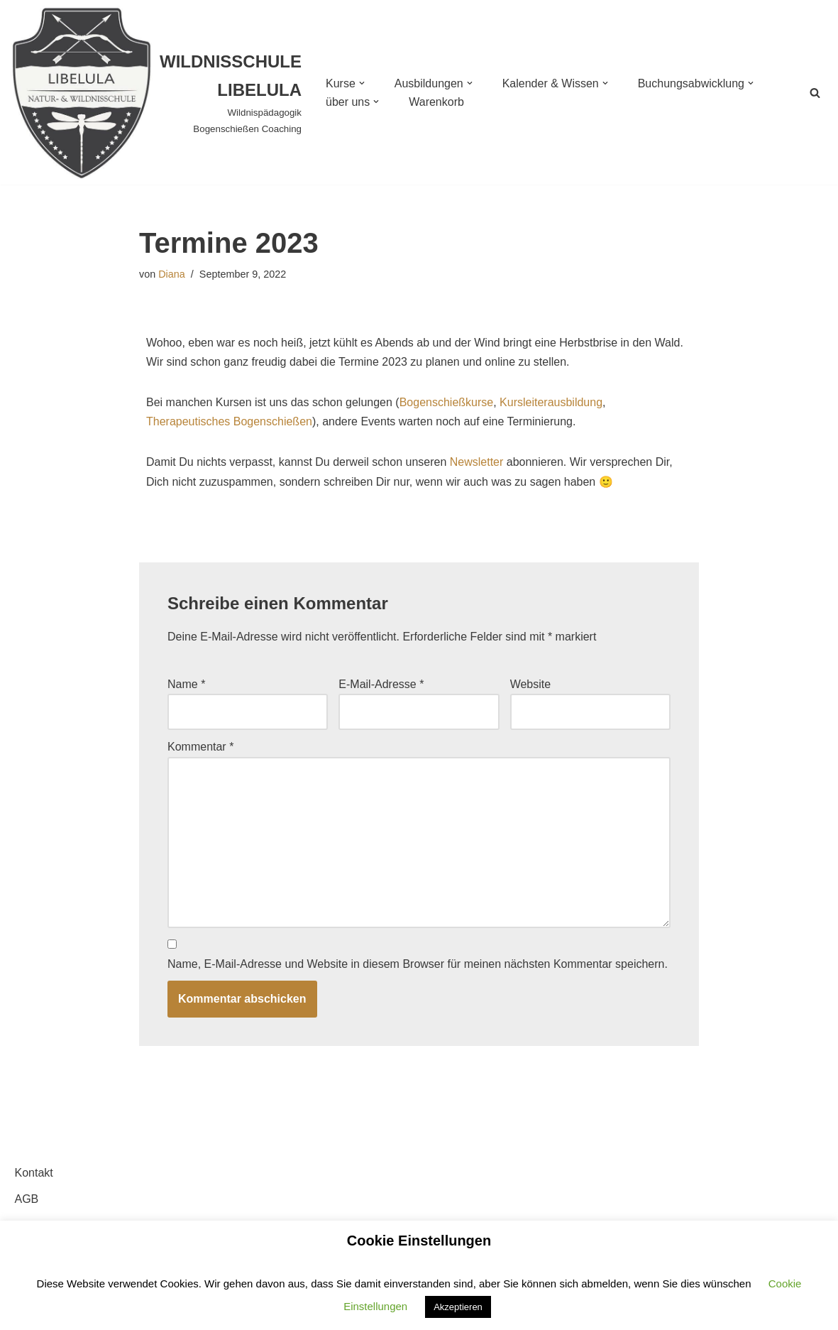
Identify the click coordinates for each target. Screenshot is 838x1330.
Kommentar (200, 747)
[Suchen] (815, 92)
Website (530, 684)
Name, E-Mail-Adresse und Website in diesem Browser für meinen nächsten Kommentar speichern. (417, 964)
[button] (362, 83)
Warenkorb (436, 102)
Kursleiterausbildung (551, 402)
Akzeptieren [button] (458, 1307)
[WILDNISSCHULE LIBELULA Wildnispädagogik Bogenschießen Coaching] (156, 92)
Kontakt (34, 1173)
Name (186, 684)
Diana (171, 274)
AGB (27, 1199)
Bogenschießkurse (446, 402)
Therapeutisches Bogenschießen (229, 421)
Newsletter (477, 462)
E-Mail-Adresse (381, 684)
